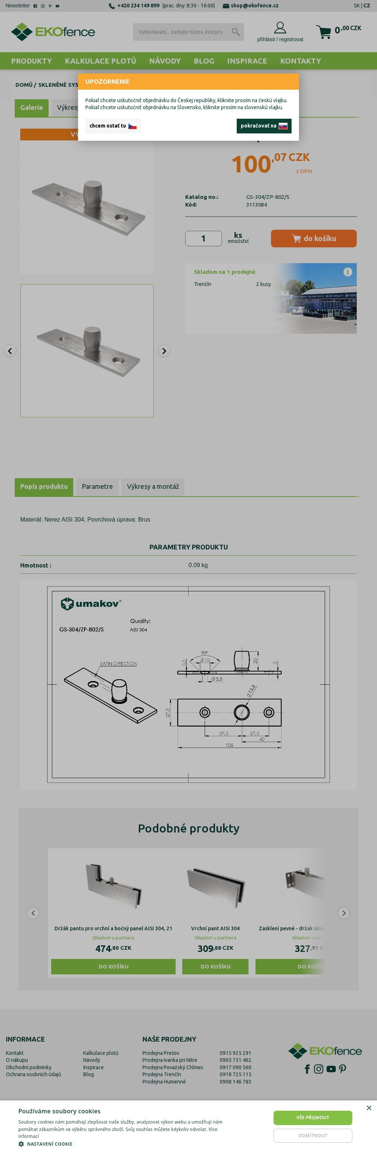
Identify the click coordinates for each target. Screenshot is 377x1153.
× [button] (368, 1108)
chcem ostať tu (113, 126)
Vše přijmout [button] (312, 1117)
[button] (127, 1143)
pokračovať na (264, 126)
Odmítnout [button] (313, 1135)
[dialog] (188, 1126)
